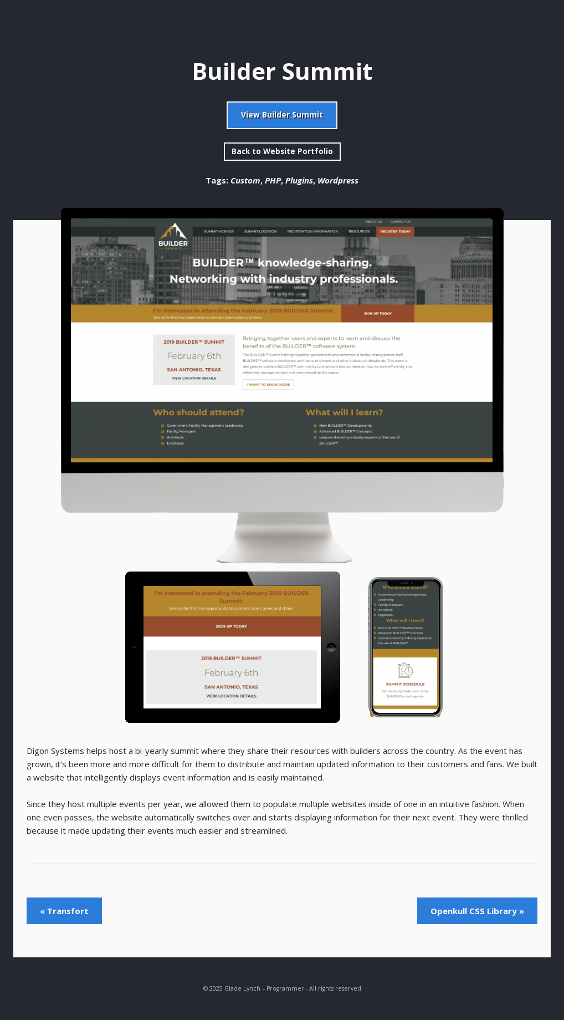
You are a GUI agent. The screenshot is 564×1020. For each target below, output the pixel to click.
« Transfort (64, 910)
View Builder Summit (282, 115)
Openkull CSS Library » (477, 910)
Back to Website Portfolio (282, 151)
